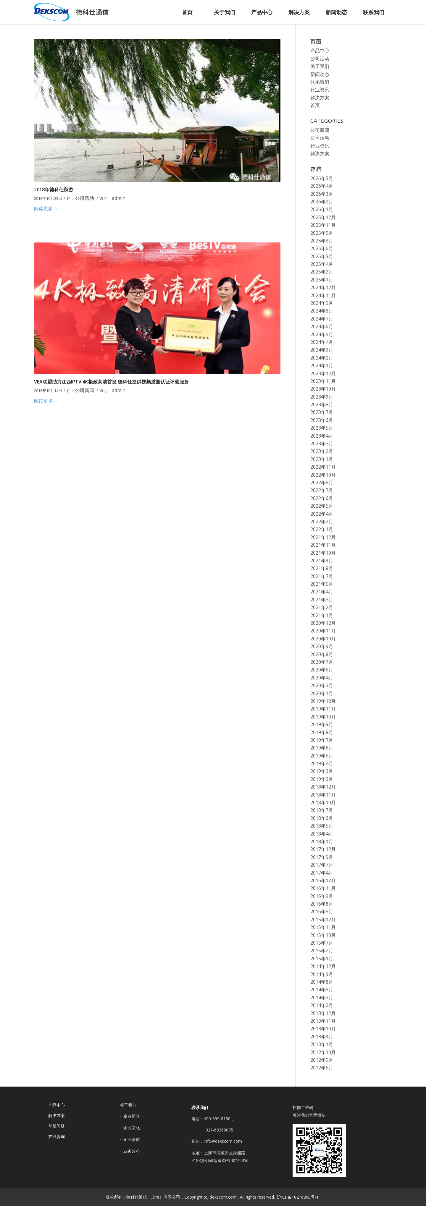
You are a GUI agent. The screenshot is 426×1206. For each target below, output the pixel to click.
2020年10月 (323, 638)
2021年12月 (323, 537)
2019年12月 (323, 701)
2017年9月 (321, 857)
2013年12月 (323, 1013)
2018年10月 (323, 802)
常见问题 (56, 1126)
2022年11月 (323, 467)
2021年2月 (321, 607)
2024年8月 (321, 310)
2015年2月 (321, 950)
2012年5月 (321, 1067)
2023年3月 (321, 443)
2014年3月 (321, 997)
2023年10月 (323, 389)
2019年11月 (323, 708)
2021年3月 (321, 599)
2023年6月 (321, 420)
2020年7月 (321, 662)
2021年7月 (321, 576)
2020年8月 (321, 654)
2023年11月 (323, 381)
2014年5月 (321, 989)
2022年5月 (321, 506)
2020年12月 (323, 623)
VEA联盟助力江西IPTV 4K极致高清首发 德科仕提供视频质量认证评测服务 (111, 381)
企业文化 (131, 1127)
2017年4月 (321, 873)
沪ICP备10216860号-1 (298, 1197)
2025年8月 (321, 240)
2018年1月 (321, 841)
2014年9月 (321, 974)
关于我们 (319, 66)
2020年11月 (323, 630)
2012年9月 (321, 1060)
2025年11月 (323, 225)
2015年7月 (321, 943)
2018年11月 (323, 794)
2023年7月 (321, 412)
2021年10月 (323, 553)
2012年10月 (323, 1052)
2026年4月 (321, 186)
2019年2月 (321, 779)
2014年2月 (321, 1005)
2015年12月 (323, 919)
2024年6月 (321, 326)
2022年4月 (321, 514)
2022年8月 (321, 482)
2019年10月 (323, 716)
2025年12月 (323, 217)
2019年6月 (321, 747)
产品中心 (319, 50)
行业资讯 (319, 89)
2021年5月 (321, 584)
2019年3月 (321, 771)
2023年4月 (321, 436)
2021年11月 (323, 545)
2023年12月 (323, 373)
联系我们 (319, 82)
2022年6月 (321, 498)
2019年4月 (321, 763)
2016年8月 (321, 904)
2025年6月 (321, 248)
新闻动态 (319, 74)
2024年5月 (321, 334)
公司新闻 (84, 390)
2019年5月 (321, 755)
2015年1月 (321, 958)
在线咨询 (56, 1136)
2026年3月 (321, 194)
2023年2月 (321, 451)
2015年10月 (323, 935)
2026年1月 (321, 209)
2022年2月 (321, 521)
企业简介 (131, 1116)
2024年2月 (321, 357)
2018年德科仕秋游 (53, 189)
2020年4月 (321, 677)
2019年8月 (321, 732)
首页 (315, 105)
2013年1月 (321, 1044)
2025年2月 (321, 271)
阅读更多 (46, 208)
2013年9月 (321, 1036)
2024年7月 (321, 318)
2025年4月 (321, 264)
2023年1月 (321, 459)
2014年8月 (321, 982)
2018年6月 (321, 818)
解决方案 (319, 97)
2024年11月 (323, 295)
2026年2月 (321, 201)
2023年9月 (321, 397)
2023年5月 (321, 428)
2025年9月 (321, 233)
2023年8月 (321, 404)
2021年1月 (321, 615)
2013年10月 (323, 1028)
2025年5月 (321, 256)
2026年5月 (321, 178)
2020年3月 (321, 685)
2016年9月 (321, 896)
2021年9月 (321, 560)
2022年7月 (321, 490)
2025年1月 (321, 279)
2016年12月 (323, 880)
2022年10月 (323, 475)
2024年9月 (321, 303)
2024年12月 (323, 287)
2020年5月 (321, 669)
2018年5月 (321, 826)
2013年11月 (323, 1021)
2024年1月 (321, 365)
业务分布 (131, 1151)
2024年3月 (321, 350)
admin (118, 198)
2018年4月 (321, 834)
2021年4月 (321, 591)
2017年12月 (323, 849)
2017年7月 (321, 865)
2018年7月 (321, 810)
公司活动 (84, 198)
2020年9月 (321, 646)
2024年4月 (321, 342)
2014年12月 (323, 966)
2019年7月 (321, 740)
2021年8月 (321, 568)
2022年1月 (321, 529)
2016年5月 (321, 911)
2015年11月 (323, 927)
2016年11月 (323, 888)
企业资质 (131, 1139)
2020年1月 (321, 693)
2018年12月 (323, 787)
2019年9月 (321, 724)
